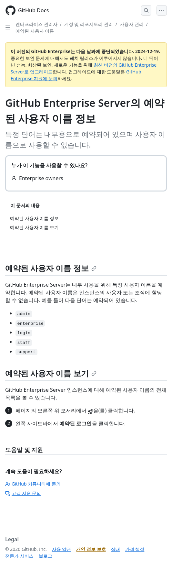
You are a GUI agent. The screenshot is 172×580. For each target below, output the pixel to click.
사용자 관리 (132, 24)
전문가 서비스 (19, 556)
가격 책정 (135, 549)
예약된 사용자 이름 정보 (50, 268)
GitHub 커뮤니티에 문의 (33, 484)
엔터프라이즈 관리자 (36, 24)
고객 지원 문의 (23, 493)
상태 (115, 549)
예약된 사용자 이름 (34, 31)
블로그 (45, 556)
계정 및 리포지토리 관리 (88, 24)
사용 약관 (61, 549)
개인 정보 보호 (91, 549)
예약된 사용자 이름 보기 (50, 373)
